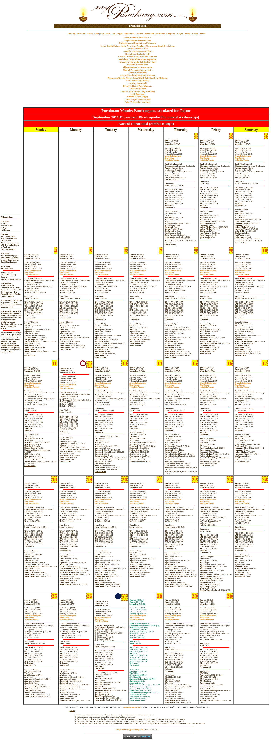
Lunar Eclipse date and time (137, 99)
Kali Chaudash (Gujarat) (137, 80)
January (71, 33)
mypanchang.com (137, 25)
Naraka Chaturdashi (137, 83)
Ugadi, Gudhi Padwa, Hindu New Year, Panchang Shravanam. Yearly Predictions (137, 46)
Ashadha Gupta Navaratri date (137, 51)
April (96, 33)
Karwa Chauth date (137, 72)
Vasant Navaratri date (137, 48)
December (160, 33)
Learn (195, 33)
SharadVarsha (172, 159)
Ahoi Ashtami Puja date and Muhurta (137, 75)
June (108, 33)
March (89, 33)
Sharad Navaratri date (137, 64)
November (149, 33)
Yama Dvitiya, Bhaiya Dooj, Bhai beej (137, 91)
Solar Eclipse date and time (137, 102)
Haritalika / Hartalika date (137, 54)
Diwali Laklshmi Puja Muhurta (137, 86)
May (102, 33)
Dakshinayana (173, 156)
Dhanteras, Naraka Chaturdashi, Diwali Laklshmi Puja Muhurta (137, 78)
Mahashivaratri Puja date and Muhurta (137, 43)
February (81, 33)
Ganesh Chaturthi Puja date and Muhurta (137, 56)
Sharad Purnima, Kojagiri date (137, 70)
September (129, 33)
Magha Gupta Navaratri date (137, 40)
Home (203, 33)
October (139, 33)
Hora (187, 33)
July (113, 33)
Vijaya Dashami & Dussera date (137, 67)
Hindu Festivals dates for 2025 (137, 38)
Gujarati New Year (137, 88)
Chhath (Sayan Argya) (137, 97)
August (120, 33)
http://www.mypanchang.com (129, 729)
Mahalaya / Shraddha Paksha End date (137, 62)
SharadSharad (137, 619)
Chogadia (170, 33)
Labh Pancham (137, 94)
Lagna (180, 33)
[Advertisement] (66, 12)
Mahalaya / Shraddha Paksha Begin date (137, 59)
